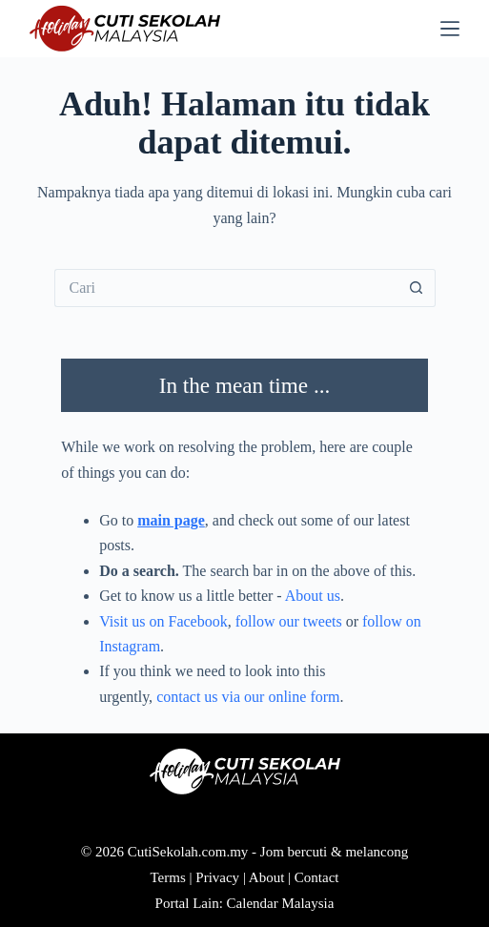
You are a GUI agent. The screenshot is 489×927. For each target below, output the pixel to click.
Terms (168, 877)
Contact (317, 877)
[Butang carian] (416, 288)
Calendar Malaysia (281, 903)
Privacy (217, 877)
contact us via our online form (247, 697)
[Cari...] (225, 288)
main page (171, 520)
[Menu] (449, 28)
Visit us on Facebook (163, 621)
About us (312, 595)
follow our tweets (288, 621)
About (267, 877)
